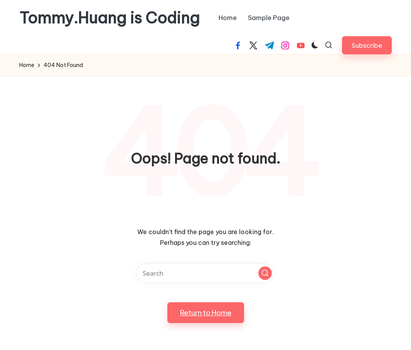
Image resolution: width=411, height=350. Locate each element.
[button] (367, 45)
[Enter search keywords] (205, 273)
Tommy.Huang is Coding (109, 18)
